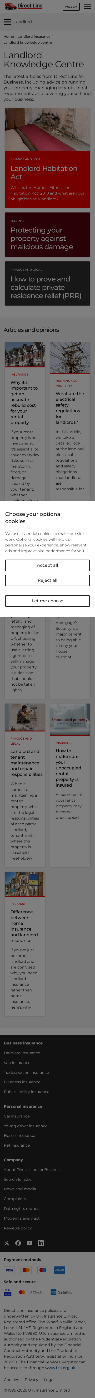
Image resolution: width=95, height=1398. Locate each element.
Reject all (47, 580)
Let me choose (47, 601)
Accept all (47, 565)
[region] (47, 559)
